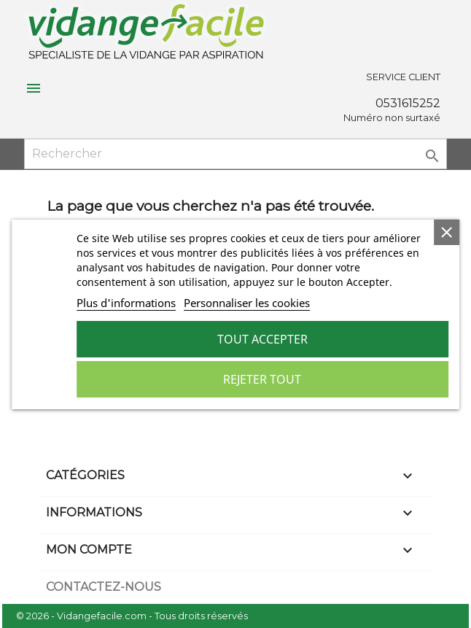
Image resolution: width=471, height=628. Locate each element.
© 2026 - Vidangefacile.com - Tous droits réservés (132, 615)
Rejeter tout (262, 379)
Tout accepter (262, 339)
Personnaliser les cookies (247, 302)
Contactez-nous (103, 587)
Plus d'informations (126, 302)
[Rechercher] (235, 154)
